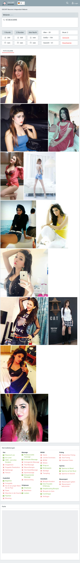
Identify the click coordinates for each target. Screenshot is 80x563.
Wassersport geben (68, 482)
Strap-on (46, 465)
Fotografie (8, 483)
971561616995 (11, 20)
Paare (7, 490)
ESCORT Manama (7, 9)
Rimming (8, 498)
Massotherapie (29, 467)
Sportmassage (29, 473)
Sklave (45, 463)
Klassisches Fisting (68, 455)
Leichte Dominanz (49, 458)
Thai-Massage (29, 465)
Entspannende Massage (29, 476)
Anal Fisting (66, 458)
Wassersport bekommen (66, 485)
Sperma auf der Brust (69, 471)
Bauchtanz (27, 490)
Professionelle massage (29, 456)
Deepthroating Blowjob (51, 489)
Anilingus (46, 496)
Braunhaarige (66, 43)
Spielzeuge (9, 470)
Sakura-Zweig (28, 480)
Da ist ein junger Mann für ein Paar (13, 487)
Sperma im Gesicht (68, 474)
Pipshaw (8, 496)
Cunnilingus (47, 494)
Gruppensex (9, 465)
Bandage (46, 471)
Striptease (27, 488)
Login (75, 3)
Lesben (26, 493)
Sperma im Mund (67, 468)
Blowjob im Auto (48, 491)
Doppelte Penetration (12, 467)
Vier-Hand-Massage (31, 470)
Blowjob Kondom (49, 481)
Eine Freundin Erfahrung (47, 485)
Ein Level (8, 458)
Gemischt (65, 38)
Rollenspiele (47, 468)
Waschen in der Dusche (13, 493)
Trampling (46, 473)
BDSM (45, 460)
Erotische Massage (31, 459)
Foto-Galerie (8, 51)
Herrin (45, 455)
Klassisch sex (10, 455)
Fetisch (7, 473)
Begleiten (8, 481)
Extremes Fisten (67, 460)
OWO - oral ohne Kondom (10, 461)
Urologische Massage (31, 462)
